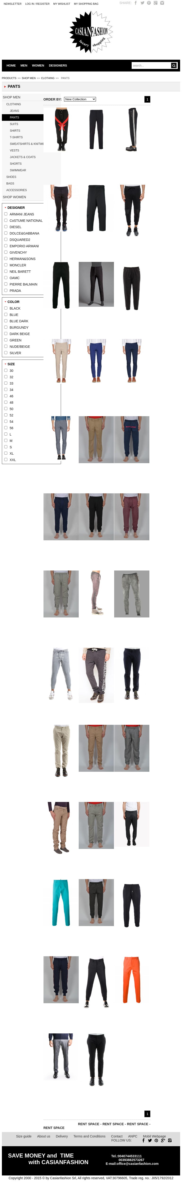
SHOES (11, 177)
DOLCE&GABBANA (24, 233)
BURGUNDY (19, 327)
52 (11, 415)
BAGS (10, 183)
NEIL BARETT (20, 271)
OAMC (15, 278)
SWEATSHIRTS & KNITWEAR (29, 144)
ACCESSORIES (16, 190)
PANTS (14, 117)
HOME (11, 65)
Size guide (23, 1136)
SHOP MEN (28, 78)
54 (11, 422)
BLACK (15, 308)
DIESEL (16, 227)
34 (11, 390)
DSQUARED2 (20, 240)
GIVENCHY (18, 252)
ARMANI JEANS (22, 214)
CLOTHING (48, 78)
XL (12, 453)
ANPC (132, 1136)
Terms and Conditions (89, 1136)
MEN (24, 65)
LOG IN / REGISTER (37, 3)
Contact (116, 1136)
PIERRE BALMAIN (23, 284)
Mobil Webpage (154, 1136)
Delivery (62, 1136)
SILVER (15, 353)
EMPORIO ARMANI (24, 246)
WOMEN (38, 65)
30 (11, 371)
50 (11, 409)
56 (11, 428)
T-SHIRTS (16, 137)
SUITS (14, 124)
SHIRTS (15, 130)
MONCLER (18, 265)
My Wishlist (61, 3)
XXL (13, 460)
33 (11, 383)
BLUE (14, 315)
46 (11, 396)
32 (11, 377)
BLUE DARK (19, 321)
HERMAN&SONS (23, 259)
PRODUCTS (9, 78)
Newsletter (13, 3)
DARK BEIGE (20, 334)
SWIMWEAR (18, 170)
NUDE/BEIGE (20, 346)
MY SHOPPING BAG (86, 3)
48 (11, 402)
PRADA (15, 291)
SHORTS (16, 163)
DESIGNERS (58, 65)
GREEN (16, 340)
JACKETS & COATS (23, 157)
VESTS (14, 150)
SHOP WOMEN (14, 197)
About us (43, 1136)
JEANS (14, 111)
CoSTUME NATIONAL (26, 220)
